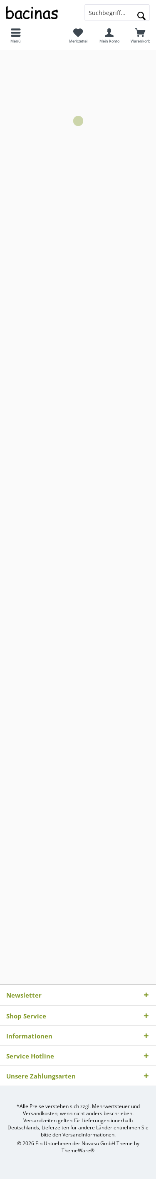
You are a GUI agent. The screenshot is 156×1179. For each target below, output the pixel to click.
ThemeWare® (78, 1150)
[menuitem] (15, 35)
